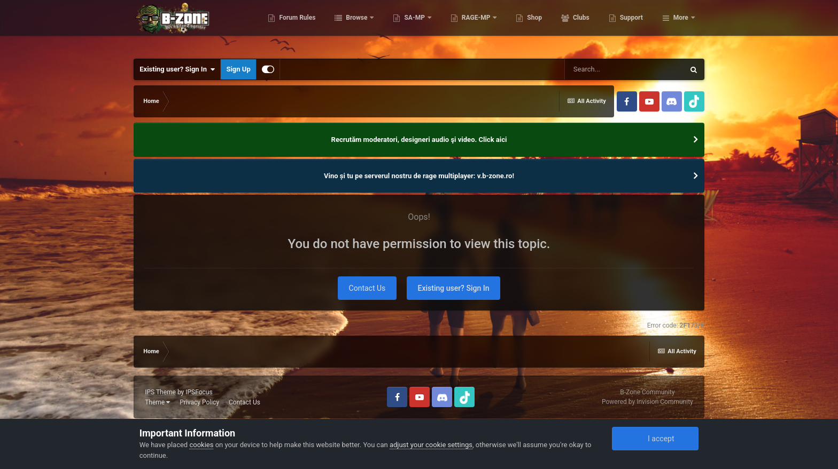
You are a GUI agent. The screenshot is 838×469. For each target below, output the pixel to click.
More (681, 26)
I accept (655, 438)
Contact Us (367, 288)
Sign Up (238, 69)
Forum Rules (350, 26)
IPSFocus (198, 392)
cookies (201, 445)
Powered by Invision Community (647, 402)
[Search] (624, 69)
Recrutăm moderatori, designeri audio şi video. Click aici (419, 140)
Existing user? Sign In (177, 69)
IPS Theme (160, 392)
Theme (157, 402)
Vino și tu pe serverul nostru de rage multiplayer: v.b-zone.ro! (419, 176)
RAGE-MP (530, 26)
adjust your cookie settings (431, 445)
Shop (587, 26)
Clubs (634, 26)
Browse (410, 26)
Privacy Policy (199, 402)
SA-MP (468, 26)
